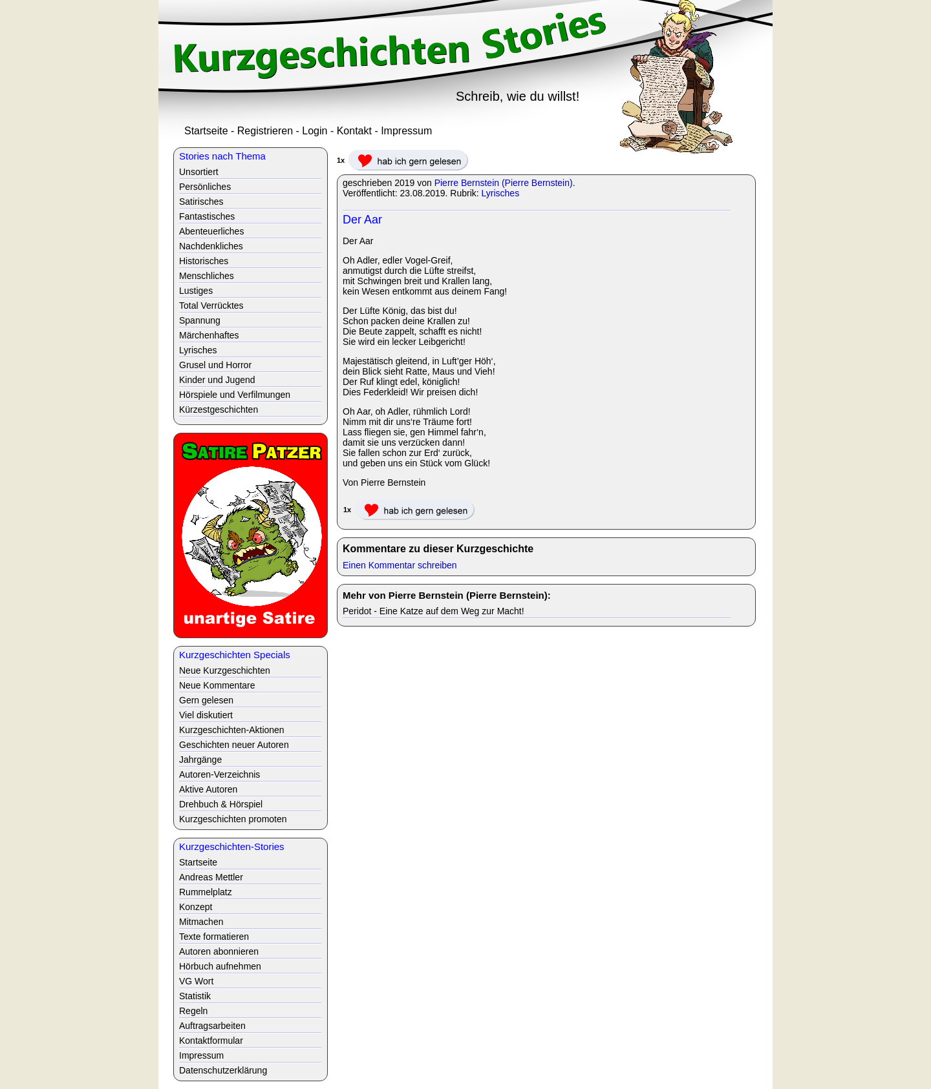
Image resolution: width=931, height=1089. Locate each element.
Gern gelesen (206, 700)
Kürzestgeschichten (218, 409)
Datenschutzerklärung (223, 1070)
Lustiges (196, 290)
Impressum (406, 130)
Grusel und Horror (215, 365)
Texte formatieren (214, 936)
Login (314, 130)
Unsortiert (199, 172)
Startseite (206, 130)
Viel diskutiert (206, 715)
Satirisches (201, 201)
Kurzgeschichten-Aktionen (231, 730)
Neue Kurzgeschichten (224, 670)
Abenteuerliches (211, 231)
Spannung (199, 320)
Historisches (203, 261)
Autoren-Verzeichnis (219, 774)
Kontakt (354, 130)
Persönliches (205, 187)
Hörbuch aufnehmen (220, 966)
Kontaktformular (211, 1040)
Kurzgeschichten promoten (233, 819)
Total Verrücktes (211, 305)
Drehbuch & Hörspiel (220, 804)
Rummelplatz (205, 892)
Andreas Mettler (211, 877)
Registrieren (265, 130)
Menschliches (206, 276)
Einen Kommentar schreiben (400, 565)
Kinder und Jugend (217, 380)
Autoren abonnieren (219, 951)
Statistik (195, 996)
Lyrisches (501, 193)
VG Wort (196, 981)
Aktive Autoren (208, 789)
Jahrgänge (200, 759)
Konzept (195, 907)
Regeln (193, 1011)
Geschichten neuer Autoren (234, 745)
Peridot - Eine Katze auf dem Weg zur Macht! (433, 611)
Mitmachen (201, 922)
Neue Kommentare (217, 685)
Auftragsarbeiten (212, 1026)
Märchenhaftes (209, 335)
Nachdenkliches (211, 246)
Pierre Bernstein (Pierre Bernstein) (503, 183)
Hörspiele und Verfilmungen (234, 394)
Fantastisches (207, 216)
